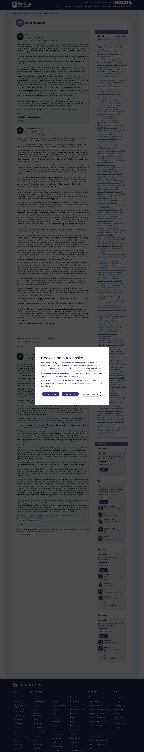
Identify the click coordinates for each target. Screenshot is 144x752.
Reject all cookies (70, 394)
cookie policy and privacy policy (65, 376)
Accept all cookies (50, 394)
